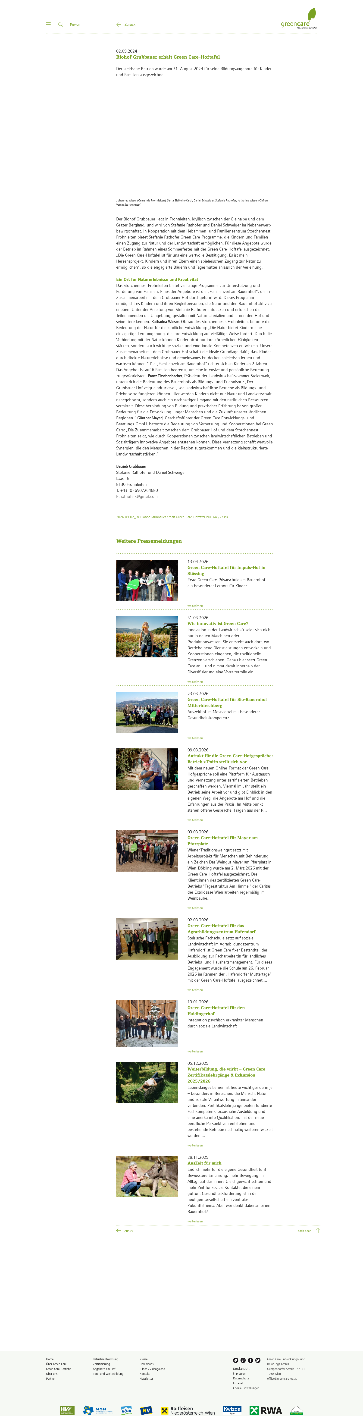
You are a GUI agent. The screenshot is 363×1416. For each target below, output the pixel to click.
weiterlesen (195, 605)
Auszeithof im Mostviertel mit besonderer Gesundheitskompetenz (224, 714)
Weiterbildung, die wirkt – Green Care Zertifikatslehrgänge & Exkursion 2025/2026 (226, 1075)
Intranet (238, 1383)
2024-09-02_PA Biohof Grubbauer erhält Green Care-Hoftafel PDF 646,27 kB (172, 516)
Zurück (130, 24)
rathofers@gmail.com (139, 496)
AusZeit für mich (205, 1163)
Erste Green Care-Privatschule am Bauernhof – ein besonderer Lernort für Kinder (228, 582)
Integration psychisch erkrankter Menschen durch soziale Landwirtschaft (225, 1023)
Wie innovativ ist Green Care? (218, 623)
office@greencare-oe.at (282, 1378)
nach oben (304, 1230)
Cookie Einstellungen (246, 1388)
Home (49, 1359)
